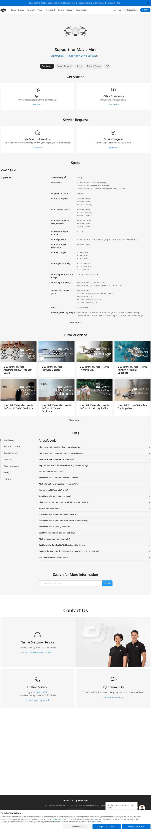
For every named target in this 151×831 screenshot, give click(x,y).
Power (40, 10)
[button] (142, 808)
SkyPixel (125, 827)
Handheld (31, 10)
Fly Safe (64, 827)
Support (70, 10)
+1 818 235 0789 (41, 692)
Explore (61, 10)
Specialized (50, 10)
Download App (75, 811)
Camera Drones (17, 10)
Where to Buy (81, 10)
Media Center (97, 827)
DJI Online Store (36, 827)
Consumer (4, 827)
